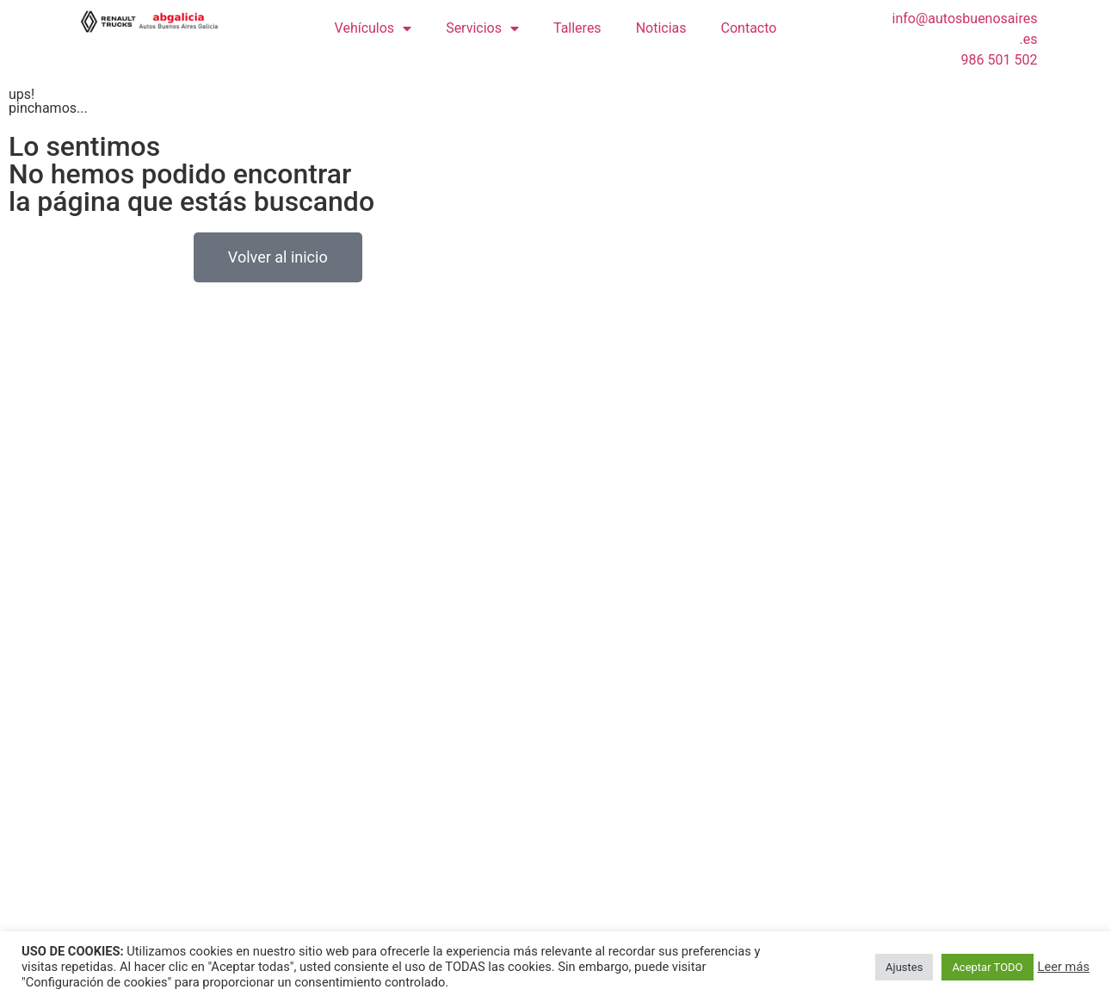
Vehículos (373, 28)
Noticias (661, 28)
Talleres (577, 28)
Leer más (1063, 966)
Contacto (749, 28)
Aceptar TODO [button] (987, 967)
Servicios (482, 28)
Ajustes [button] (904, 967)
